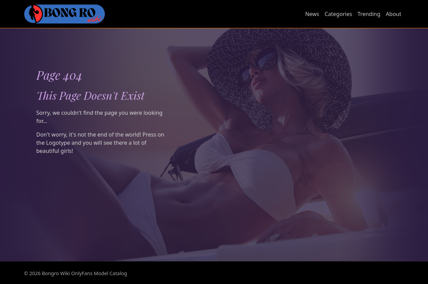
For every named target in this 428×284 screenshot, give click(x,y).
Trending (369, 14)
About (393, 14)
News (312, 14)
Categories (338, 14)
